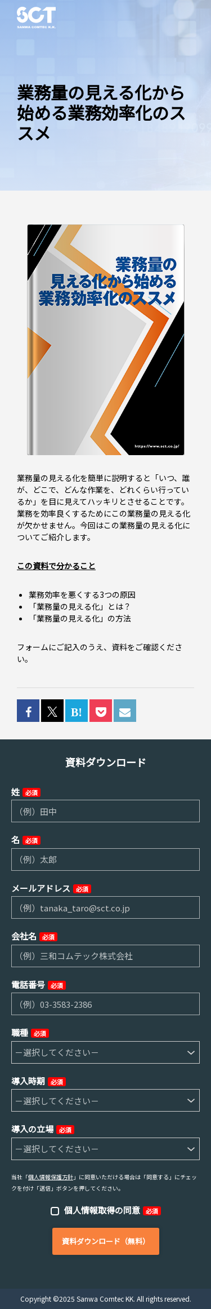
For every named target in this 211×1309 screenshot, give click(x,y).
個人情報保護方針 (50, 1177)
